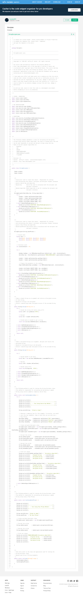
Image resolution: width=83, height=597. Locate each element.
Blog (44, 585)
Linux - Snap (8, 592)
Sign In (69, 2)
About (22, 588)
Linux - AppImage (9, 590)
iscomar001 (12, 19)
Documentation (47, 583)
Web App (47, 2)
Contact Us (34, 585)
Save (75, 20)
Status (32, 588)
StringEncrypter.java (14, 34)
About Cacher (37, 2)
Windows (7, 588)
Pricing (22, 590)
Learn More (74, 10)
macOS (7, 585)
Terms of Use (47, 588)
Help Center (34, 583)
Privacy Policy (47, 590)
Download (57, 2)
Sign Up (77, 2)
